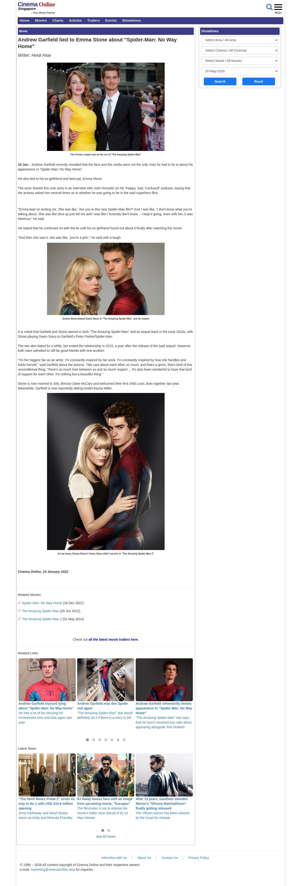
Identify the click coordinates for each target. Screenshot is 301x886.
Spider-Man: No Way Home (42, 603)
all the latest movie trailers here (113, 639)
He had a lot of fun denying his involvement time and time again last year (47, 691)
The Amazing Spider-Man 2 (42, 619)
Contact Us (170, 858)
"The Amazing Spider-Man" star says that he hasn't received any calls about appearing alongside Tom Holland (164, 693)
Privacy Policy (198, 858)
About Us (144, 858)
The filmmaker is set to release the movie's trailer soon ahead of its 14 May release (105, 786)
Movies (41, 20)
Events (111, 20)
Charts (58, 20)
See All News (105, 836)
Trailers (93, 20)
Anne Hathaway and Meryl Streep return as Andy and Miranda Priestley (47, 786)
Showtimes (131, 20)
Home (25, 20)
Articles (75, 20)
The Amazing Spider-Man (40, 611)
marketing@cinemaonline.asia (53, 869)
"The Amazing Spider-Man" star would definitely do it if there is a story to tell (105, 689)
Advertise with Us (114, 858)
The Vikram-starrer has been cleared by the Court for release (164, 786)
